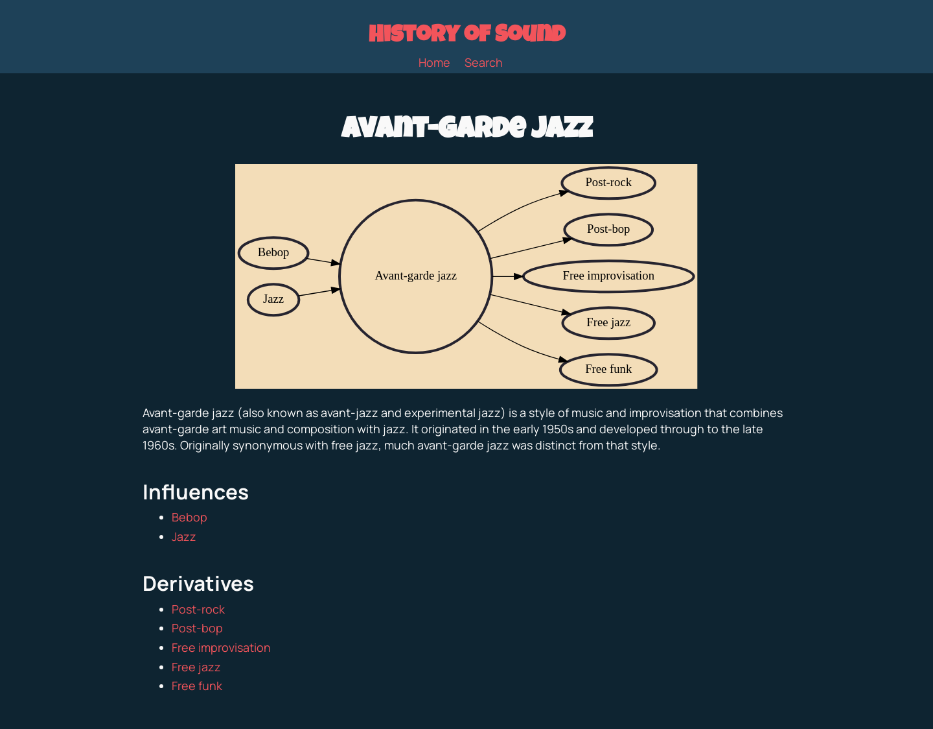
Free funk (197, 685)
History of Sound (467, 37)
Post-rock (198, 609)
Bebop (189, 517)
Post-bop (197, 628)
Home (434, 62)
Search (484, 62)
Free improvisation (221, 647)
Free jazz (196, 667)
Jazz (184, 536)
